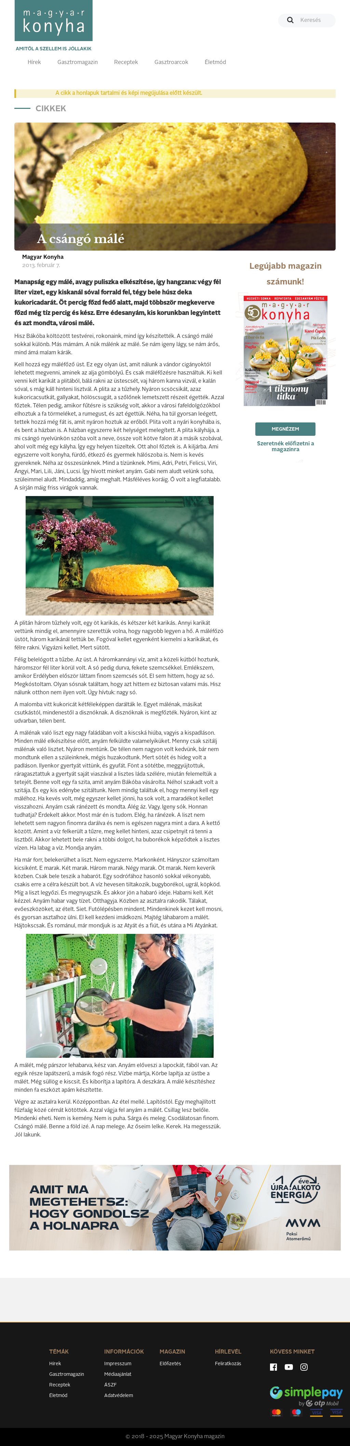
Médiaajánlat (117, 1374)
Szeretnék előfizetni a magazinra (285, 447)
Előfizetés (170, 1363)
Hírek (34, 62)
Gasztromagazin (77, 62)
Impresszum (117, 1363)
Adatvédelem (118, 1395)
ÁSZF (110, 1385)
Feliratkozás (228, 1363)
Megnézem (285, 429)
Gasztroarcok (171, 62)
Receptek (126, 62)
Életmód (215, 62)
